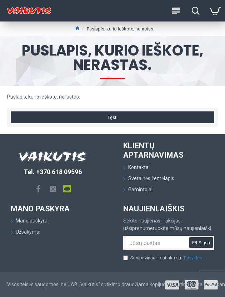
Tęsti (113, 117)
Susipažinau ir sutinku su (163, 258)
